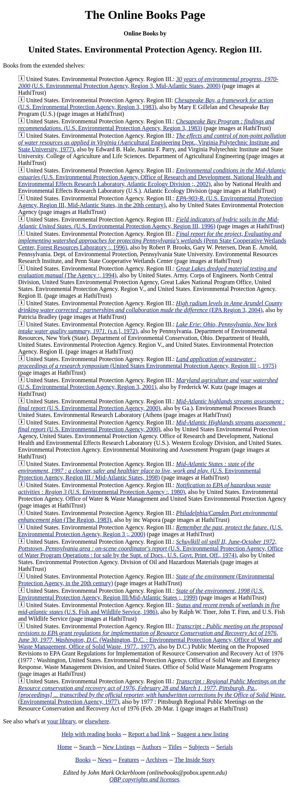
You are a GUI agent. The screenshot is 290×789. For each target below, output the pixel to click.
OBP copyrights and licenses (144, 779)
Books (83, 760)
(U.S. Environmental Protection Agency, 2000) (151, 404)
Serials (224, 747)
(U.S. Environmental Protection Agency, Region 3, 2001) (148, 383)
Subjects (199, 747)
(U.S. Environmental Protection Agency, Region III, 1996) (148, 222)
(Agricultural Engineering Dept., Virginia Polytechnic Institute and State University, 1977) (152, 142)
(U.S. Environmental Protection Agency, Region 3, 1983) (145, 103)
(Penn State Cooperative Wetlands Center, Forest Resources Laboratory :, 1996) (152, 241)
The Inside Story (194, 760)
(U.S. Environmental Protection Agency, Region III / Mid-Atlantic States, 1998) (139, 471)
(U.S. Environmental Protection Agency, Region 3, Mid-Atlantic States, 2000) (148, 82)
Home (64, 747)
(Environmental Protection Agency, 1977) (152, 691)
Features (129, 760)
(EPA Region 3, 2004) (150, 306)
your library (61, 721)
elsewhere (97, 721)
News (104, 760)
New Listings (119, 747)
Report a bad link (149, 734)
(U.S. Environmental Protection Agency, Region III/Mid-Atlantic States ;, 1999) (141, 594)
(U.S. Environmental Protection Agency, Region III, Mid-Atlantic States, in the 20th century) (150, 201)
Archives (157, 760)
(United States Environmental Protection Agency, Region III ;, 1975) (147, 362)
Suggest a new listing (202, 734)
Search (87, 747)
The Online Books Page (145, 15)
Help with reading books (91, 734)
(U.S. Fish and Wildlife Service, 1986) (149, 608)
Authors (151, 747)
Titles (175, 747)
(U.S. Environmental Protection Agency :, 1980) (144, 488)
